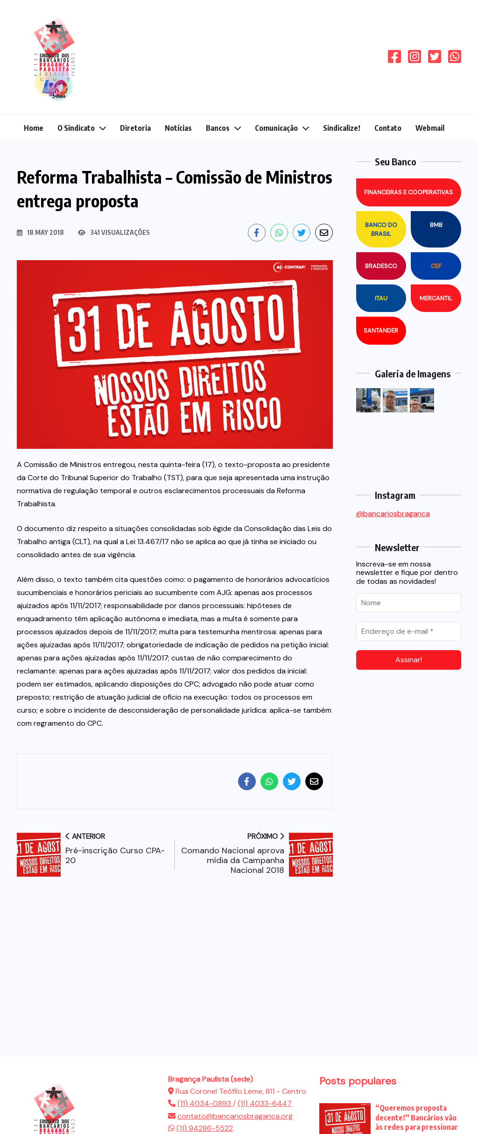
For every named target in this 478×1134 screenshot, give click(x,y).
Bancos (218, 128)
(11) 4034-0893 (205, 1103)
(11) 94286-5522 (204, 1128)
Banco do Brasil (381, 229)
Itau (381, 298)
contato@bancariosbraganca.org (235, 1116)
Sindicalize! (341, 128)
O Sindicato (76, 128)
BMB (436, 225)
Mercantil (436, 298)
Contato (387, 128)
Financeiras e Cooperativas (408, 192)
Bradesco (381, 266)
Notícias (178, 128)
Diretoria (135, 128)
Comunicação (276, 128)
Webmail (429, 128)
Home (33, 128)
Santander (381, 330)
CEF (436, 266)
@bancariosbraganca (393, 513)
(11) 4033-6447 (265, 1103)
